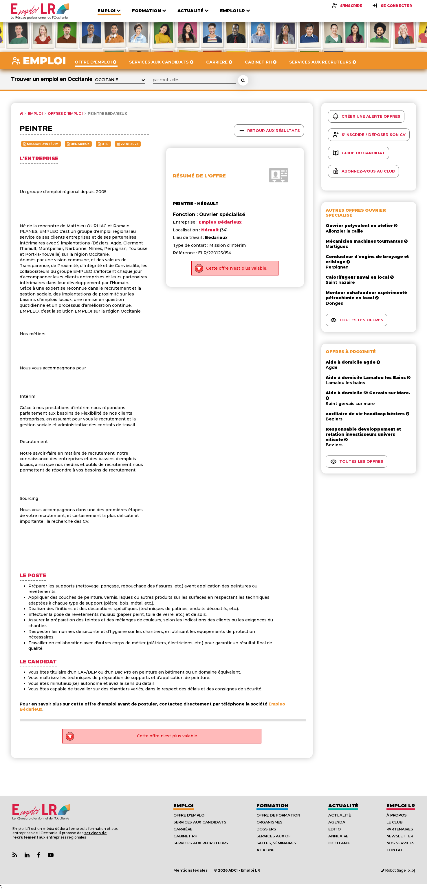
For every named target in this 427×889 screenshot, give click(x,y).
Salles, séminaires (276, 843)
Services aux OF (273, 836)
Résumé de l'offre (199, 176)
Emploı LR (400, 805)
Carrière (182, 829)
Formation (272, 805)
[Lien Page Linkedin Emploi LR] (27, 855)
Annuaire (338, 836)
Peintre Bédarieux (107, 114)
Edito (334, 829)
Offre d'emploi (189, 815)
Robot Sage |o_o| (398, 870)
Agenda (336, 822)
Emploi (35, 114)
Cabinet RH (185, 836)
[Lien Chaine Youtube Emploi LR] (51, 855)
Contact (396, 850)
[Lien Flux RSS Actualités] (14, 855)
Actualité (343, 805)
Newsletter (399, 836)
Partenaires (399, 829)
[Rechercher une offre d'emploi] (243, 80)
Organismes (269, 822)
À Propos (396, 815)
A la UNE (265, 850)
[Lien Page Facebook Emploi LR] (38, 855)
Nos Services (400, 843)
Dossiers (266, 829)
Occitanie (339, 843)
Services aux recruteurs (200, 843)
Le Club (394, 822)
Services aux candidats (199, 822)
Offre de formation (278, 815)
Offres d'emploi (65, 114)
